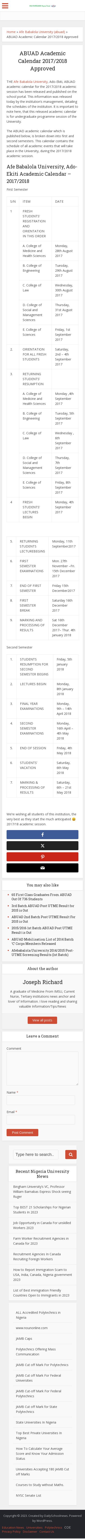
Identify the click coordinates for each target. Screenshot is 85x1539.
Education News (13, 1528)
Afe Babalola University (31, 81)
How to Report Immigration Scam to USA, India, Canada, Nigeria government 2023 (42, 1275)
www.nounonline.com (32, 1328)
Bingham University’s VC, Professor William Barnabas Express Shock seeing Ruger (42, 1192)
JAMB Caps (24, 1339)
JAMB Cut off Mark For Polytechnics (42, 1365)
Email (12, 1112)
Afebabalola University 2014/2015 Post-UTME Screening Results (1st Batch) (43, 953)
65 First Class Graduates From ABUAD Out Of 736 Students (42, 897)
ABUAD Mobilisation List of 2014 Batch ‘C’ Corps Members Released (43, 942)
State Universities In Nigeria (36, 1423)
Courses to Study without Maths (39, 1485)
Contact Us (46, 1532)
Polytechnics (53, 1528)
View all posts (43, 1021)
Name (12, 1093)
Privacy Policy (11, 1532)
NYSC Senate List (28, 1496)
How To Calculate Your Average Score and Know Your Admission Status (40, 1454)
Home (11, 32)
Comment (14, 1049)
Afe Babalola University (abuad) (42, 32)
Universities (34, 1528)
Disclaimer (30, 1532)
